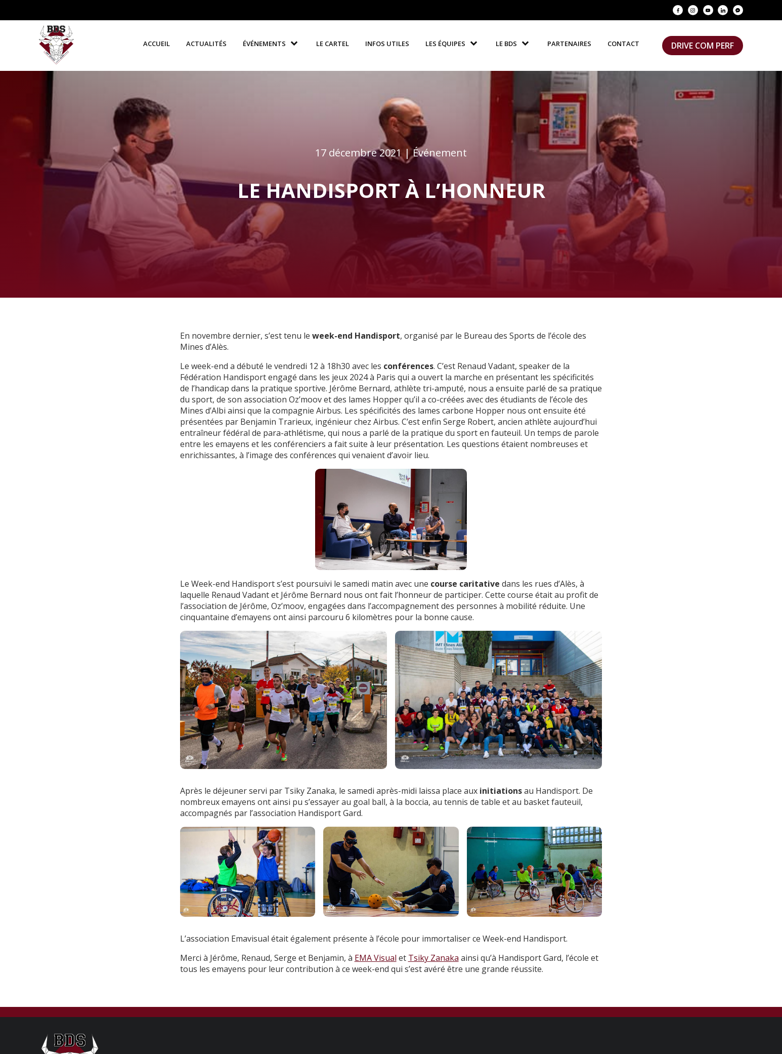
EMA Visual (376, 957)
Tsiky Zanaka (433, 957)
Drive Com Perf (702, 45)
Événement (440, 152)
